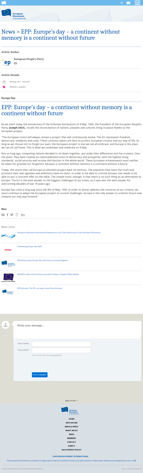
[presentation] (53, 365)
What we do (71, 430)
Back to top (71, 401)
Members (71, 438)
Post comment (40, 374)
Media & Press (71, 426)
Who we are (71, 422)
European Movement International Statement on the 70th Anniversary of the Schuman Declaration (59, 232)
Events (71, 446)
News (8, 31)
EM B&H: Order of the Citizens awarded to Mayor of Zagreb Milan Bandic (48, 274)
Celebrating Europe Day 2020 (29, 246)
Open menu (139, 3)
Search (121, 2)
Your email (22, 349)
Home (71, 419)
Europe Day (8, 98)
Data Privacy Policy (71, 449)
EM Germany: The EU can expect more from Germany (39, 288)
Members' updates (18, 87)
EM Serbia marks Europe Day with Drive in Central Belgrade (42, 260)
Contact (71, 442)
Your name (23, 343)
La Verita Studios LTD (134, 469)
